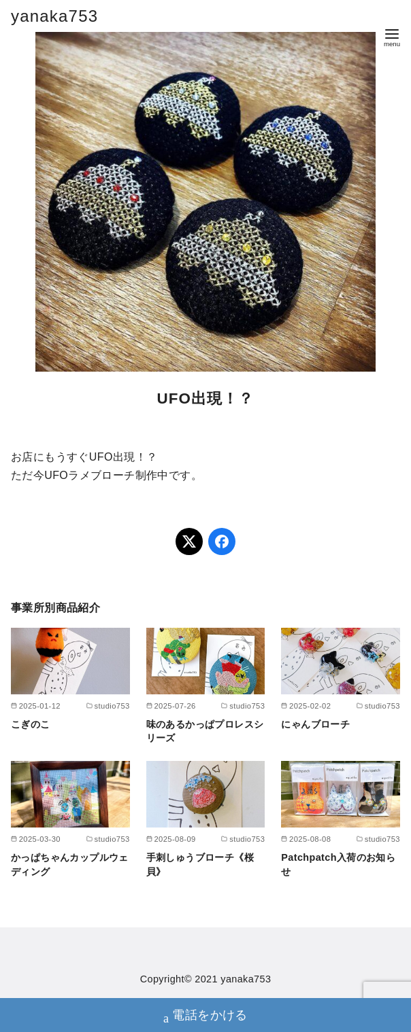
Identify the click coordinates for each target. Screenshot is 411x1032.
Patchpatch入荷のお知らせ (338, 864)
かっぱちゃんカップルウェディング (70, 864)
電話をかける (205, 1016)
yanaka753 (54, 16)
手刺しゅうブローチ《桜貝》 (200, 864)
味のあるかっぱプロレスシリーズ (205, 731)
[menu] (392, 36)
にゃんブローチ (315, 724)
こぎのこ (30, 724)
